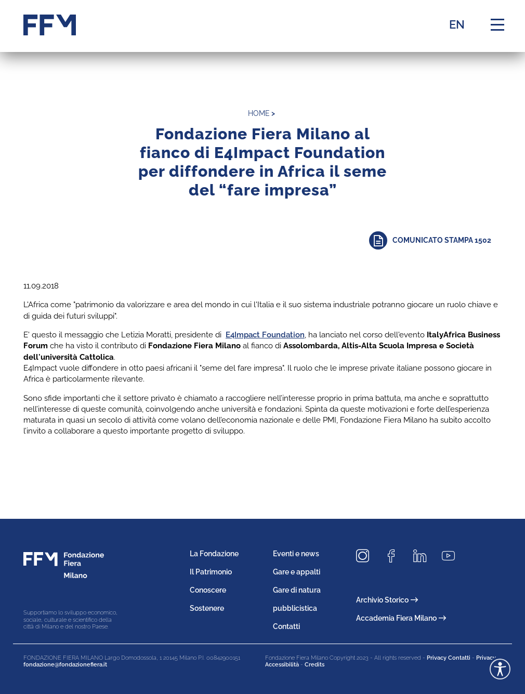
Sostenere (207, 608)
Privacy (486, 657)
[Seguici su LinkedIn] (423, 556)
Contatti (286, 626)
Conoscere (208, 590)
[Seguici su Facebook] (395, 556)
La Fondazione (214, 553)
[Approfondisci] (435, 240)
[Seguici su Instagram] (366, 556)
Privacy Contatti (448, 657)
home (259, 113)
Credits (314, 664)
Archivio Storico (387, 600)
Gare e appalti (296, 572)
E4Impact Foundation (265, 334)
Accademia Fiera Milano (401, 618)
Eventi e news (296, 553)
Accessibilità (282, 664)
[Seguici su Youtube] (452, 556)
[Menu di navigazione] (497, 25)
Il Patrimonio (211, 572)
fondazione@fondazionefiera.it (65, 664)
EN (457, 24)
